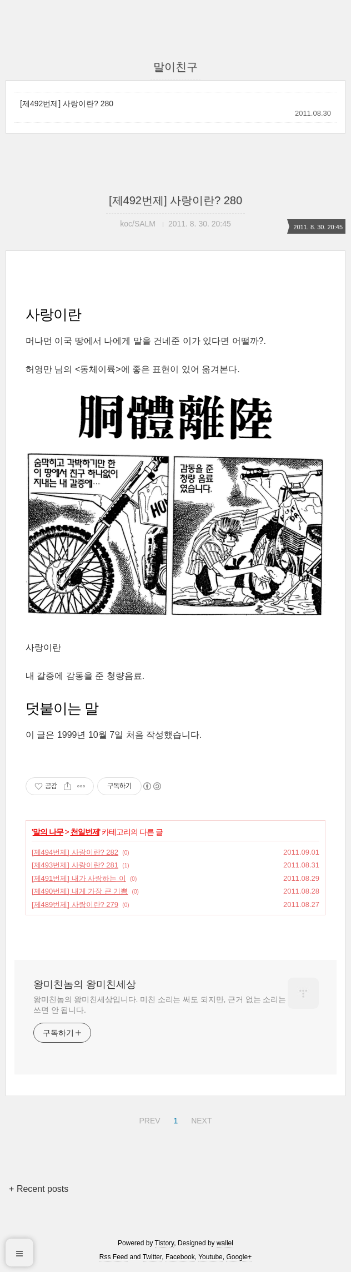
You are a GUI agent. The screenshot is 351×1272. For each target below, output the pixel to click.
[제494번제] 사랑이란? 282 (75, 852)
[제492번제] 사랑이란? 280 (66, 103)
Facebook (180, 1257)
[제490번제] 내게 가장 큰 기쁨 (80, 891)
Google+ (239, 1257)
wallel (225, 1243)
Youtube (210, 1257)
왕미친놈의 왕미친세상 (84, 984)
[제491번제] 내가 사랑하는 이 (79, 878)
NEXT (200, 1119)
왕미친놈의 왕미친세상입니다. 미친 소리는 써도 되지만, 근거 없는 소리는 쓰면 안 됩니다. (159, 1004)
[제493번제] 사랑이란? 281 (75, 865)
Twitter (152, 1257)
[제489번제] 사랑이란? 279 (75, 904)
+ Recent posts (38, 1189)
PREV (148, 1119)
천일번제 (85, 831)
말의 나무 (48, 831)
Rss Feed (113, 1257)
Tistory (164, 1243)
